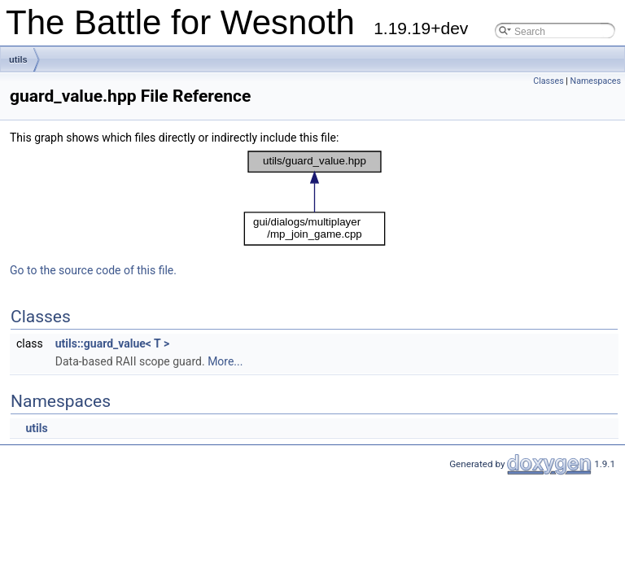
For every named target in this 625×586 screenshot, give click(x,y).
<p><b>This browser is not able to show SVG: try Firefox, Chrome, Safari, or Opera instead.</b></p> (314, 198)
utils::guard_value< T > (112, 343)
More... (225, 361)
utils (18, 59)
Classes (548, 81)
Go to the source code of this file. (93, 270)
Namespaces (595, 81)
